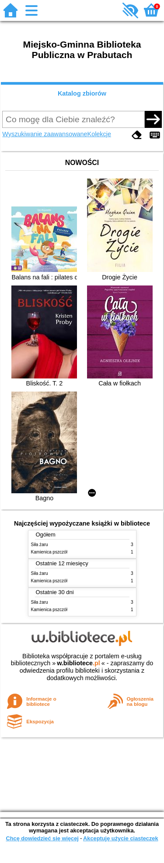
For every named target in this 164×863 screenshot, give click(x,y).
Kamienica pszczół (49, 552)
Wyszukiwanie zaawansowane (44, 134)
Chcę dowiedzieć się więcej (42, 838)
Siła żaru (39, 544)
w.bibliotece (78, 663)
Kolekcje (99, 134)
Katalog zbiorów (82, 93)
